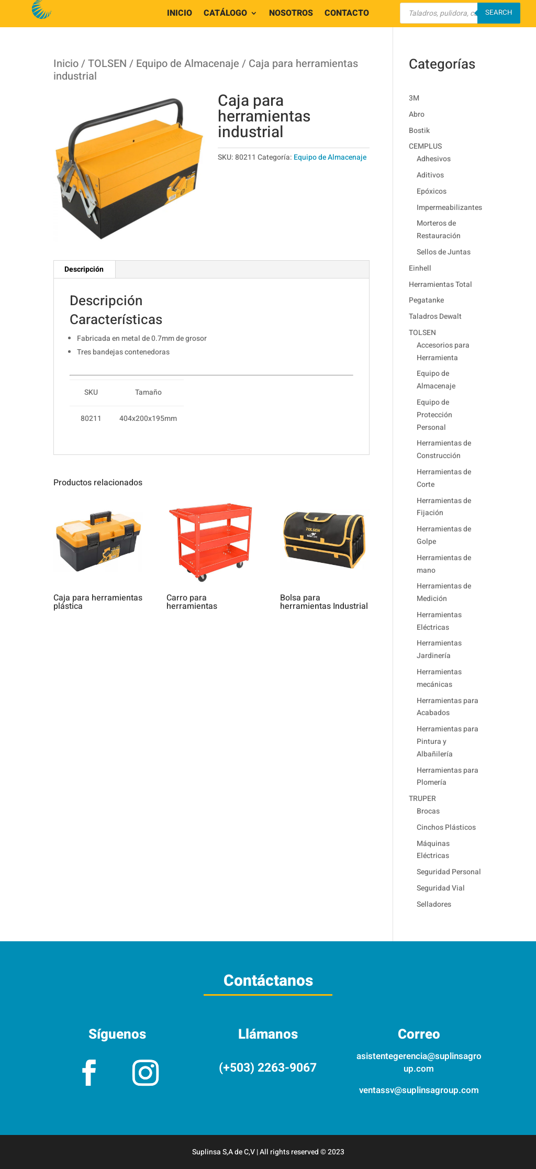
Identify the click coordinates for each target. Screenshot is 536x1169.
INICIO (179, 14)
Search (498, 12)
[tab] (84, 270)
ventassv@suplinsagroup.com (419, 1090)
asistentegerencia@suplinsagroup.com (419, 1062)
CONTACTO (347, 14)
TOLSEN (107, 63)
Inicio (66, 63)
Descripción (84, 269)
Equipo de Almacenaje (187, 63)
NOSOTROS (291, 14)
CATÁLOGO (225, 14)
